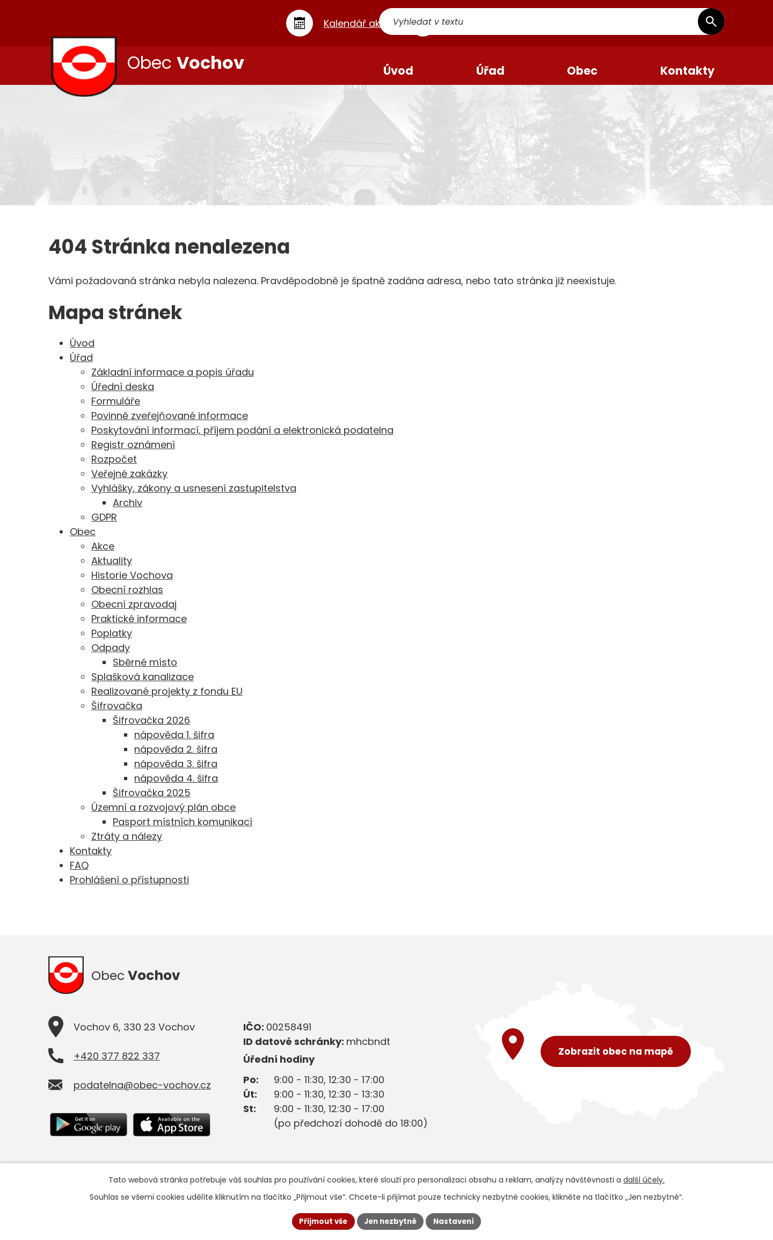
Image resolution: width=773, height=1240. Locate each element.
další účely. (644, 1178)
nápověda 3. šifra (175, 773)
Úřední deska (122, 395)
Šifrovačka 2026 (151, 729)
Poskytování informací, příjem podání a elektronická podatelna (242, 439)
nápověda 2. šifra (175, 758)
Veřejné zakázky (129, 482)
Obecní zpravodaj (134, 613)
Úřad (81, 366)
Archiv (127, 511)
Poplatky (111, 642)
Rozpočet (114, 468)
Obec (83, 540)
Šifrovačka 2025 (152, 802)
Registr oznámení (133, 453)
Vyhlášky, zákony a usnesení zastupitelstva (193, 497)
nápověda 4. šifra (176, 787)
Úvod (82, 352)
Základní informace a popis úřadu (172, 381)
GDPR (104, 526)
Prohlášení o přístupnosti (129, 889)
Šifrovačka (116, 715)
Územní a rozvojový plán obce (163, 816)
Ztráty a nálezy (126, 845)
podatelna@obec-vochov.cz (142, 1097)
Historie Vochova (132, 584)
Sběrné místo (145, 671)
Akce (102, 555)
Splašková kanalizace (142, 686)
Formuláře (115, 410)
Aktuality (111, 569)
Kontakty (91, 860)
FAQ (79, 874)
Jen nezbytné (390, 1220)
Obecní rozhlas (127, 598)
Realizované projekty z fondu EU (167, 700)
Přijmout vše (319, 1220)
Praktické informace (139, 628)
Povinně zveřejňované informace (169, 424)
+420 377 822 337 (117, 1068)
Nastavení (457, 1220)
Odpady (110, 657)
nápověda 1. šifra (174, 744)
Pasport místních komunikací (182, 831)
